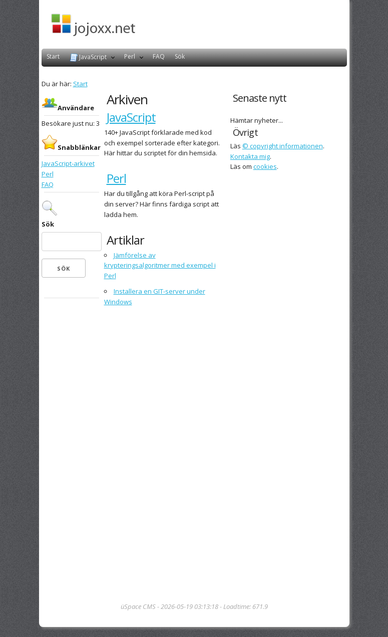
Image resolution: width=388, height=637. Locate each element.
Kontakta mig (250, 156)
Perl (129, 56)
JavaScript (88, 57)
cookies (265, 166)
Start (53, 56)
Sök (180, 56)
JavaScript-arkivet (68, 163)
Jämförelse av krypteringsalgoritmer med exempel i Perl (160, 266)
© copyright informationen (282, 145)
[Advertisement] (72, 451)
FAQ (159, 56)
